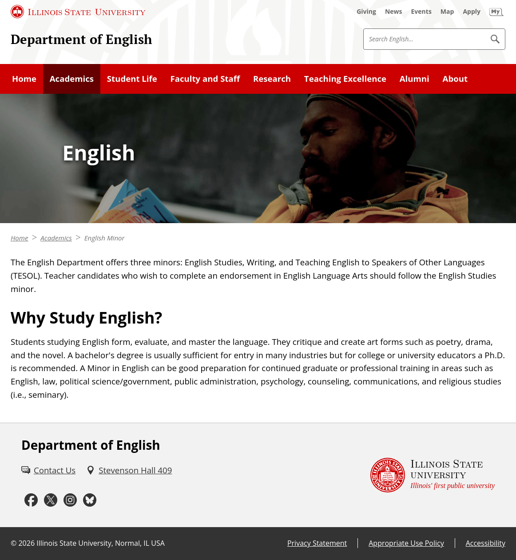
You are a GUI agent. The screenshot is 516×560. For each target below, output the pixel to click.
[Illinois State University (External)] (78, 11)
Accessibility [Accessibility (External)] (485, 543)
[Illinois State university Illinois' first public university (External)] (432, 475)
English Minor (104, 237)
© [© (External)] (13, 543)
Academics (56, 237)
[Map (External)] (447, 11)
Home (19, 237)
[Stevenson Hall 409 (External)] (129, 470)
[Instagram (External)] (70, 500)
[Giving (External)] (366, 11)
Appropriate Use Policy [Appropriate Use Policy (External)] (406, 543)
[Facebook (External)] (31, 500)
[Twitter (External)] (50, 500)
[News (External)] (393, 11)
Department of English (81, 39)
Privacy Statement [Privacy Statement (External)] (317, 543)
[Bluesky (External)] (89, 500)
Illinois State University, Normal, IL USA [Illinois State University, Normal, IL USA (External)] (100, 543)
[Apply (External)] (471, 11)
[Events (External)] (421, 11)
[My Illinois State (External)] (496, 11)
